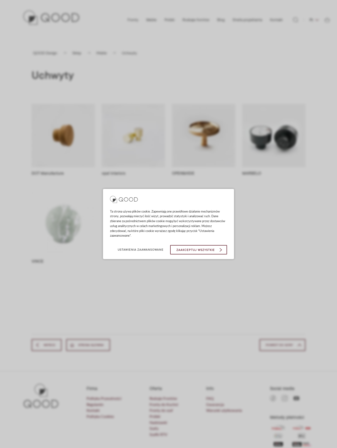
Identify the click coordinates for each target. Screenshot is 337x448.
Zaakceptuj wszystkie (195, 250)
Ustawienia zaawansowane (141, 249)
